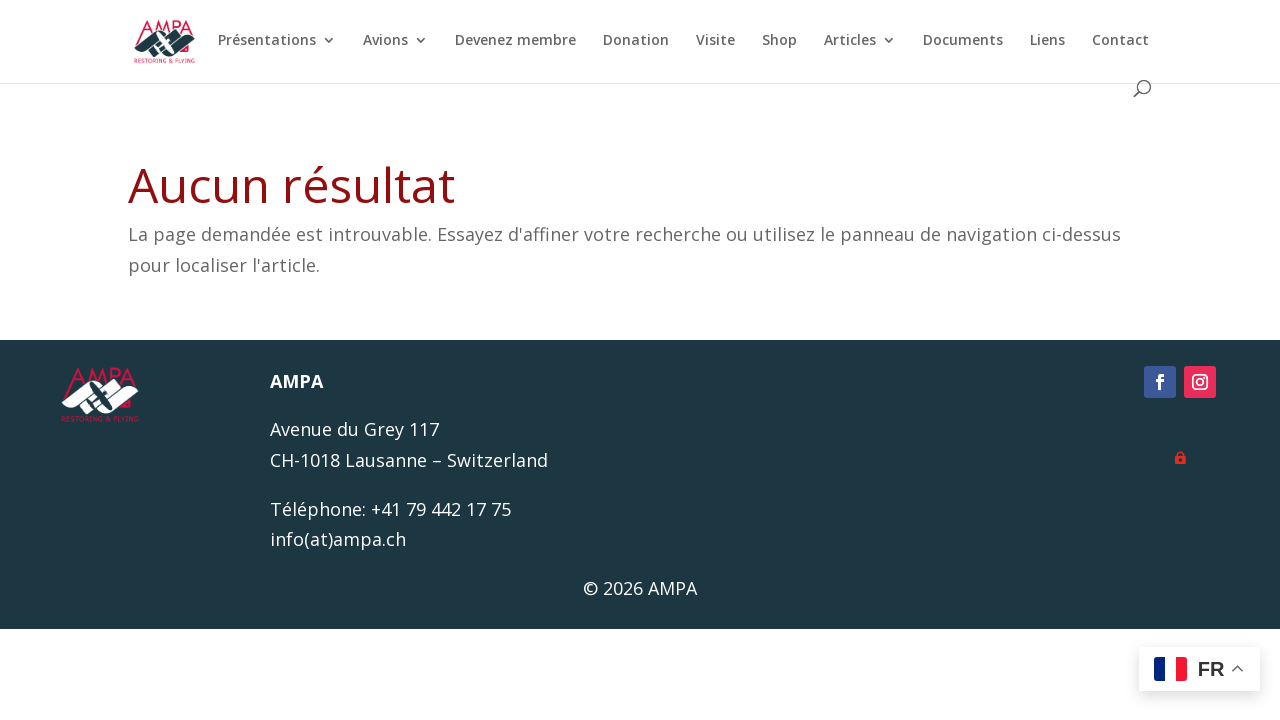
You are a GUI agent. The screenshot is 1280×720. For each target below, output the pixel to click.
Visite (710, 41)
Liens (1042, 41)
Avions (380, 41)
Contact (1115, 41)
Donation (631, 41)
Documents (958, 41)
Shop (774, 41)
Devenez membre (510, 41)
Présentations (262, 41)
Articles (845, 41)
